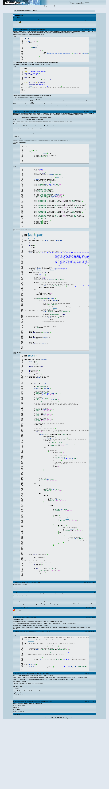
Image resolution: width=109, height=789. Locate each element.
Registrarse (61, 5)
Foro (40, 5)
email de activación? (80, 3)
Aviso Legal (41, 787)
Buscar (52, 5)
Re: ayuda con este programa (30, 681)
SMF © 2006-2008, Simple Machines (65, 787)
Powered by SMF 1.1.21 (50, 787)
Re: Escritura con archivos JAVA (30, 672)
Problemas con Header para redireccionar (37, 29)
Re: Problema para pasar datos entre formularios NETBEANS (36, 742)
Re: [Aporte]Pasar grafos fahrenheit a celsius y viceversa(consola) (38, 770)
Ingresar (82, 2)
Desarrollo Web (24, 20)
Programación (18, 20)
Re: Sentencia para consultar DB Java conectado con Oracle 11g (37, 695)
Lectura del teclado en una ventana (31, 656)
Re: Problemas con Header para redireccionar (38, 20)
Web (43, 5)
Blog (46, 5)
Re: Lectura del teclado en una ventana (32, 118)
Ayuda (49, 5)
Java (22, 118)
